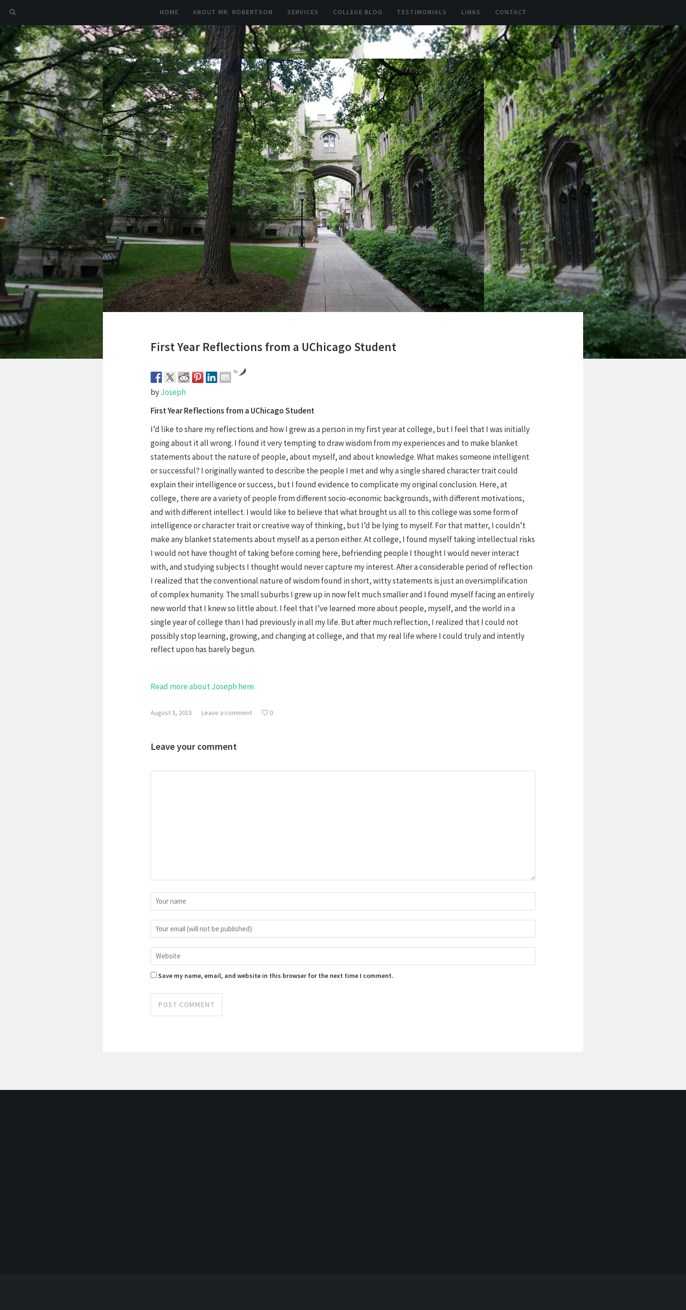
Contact (511, 12)
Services (303, 12)
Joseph (173, 392)
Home (169, 12)
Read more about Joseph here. (203, 686)
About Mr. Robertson (233, 12)
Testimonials (422, 12)
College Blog (358, 12)
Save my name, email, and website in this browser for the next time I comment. (275, 975)
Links (471, 12)
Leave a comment (227, 712)
